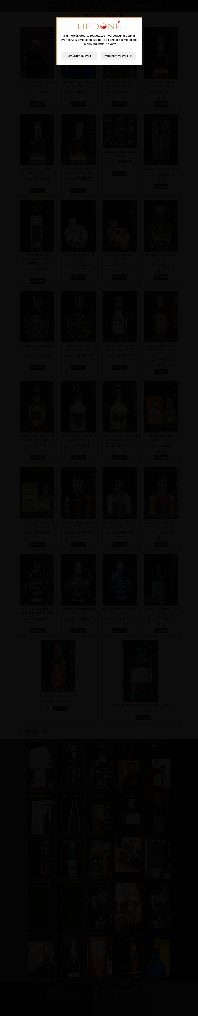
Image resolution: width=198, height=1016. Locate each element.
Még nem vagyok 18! (118, 56)
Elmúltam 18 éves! (80, 56)
